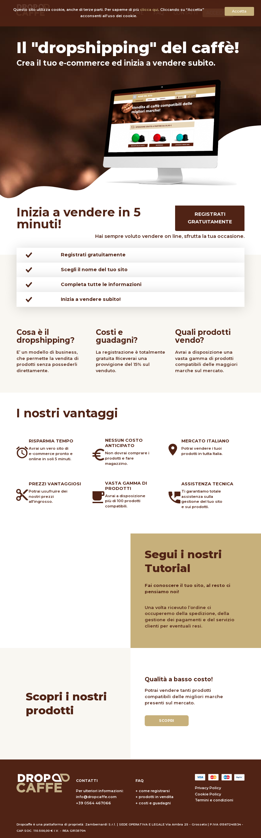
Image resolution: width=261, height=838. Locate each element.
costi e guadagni (155, 803)
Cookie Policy (208, 794)
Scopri (166, 721)
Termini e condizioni (214, 800)
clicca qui (149, 10)
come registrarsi (154, 791)
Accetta (239, 11)
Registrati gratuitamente (210, 218)
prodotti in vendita (156, 797)
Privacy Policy (208, 788)
